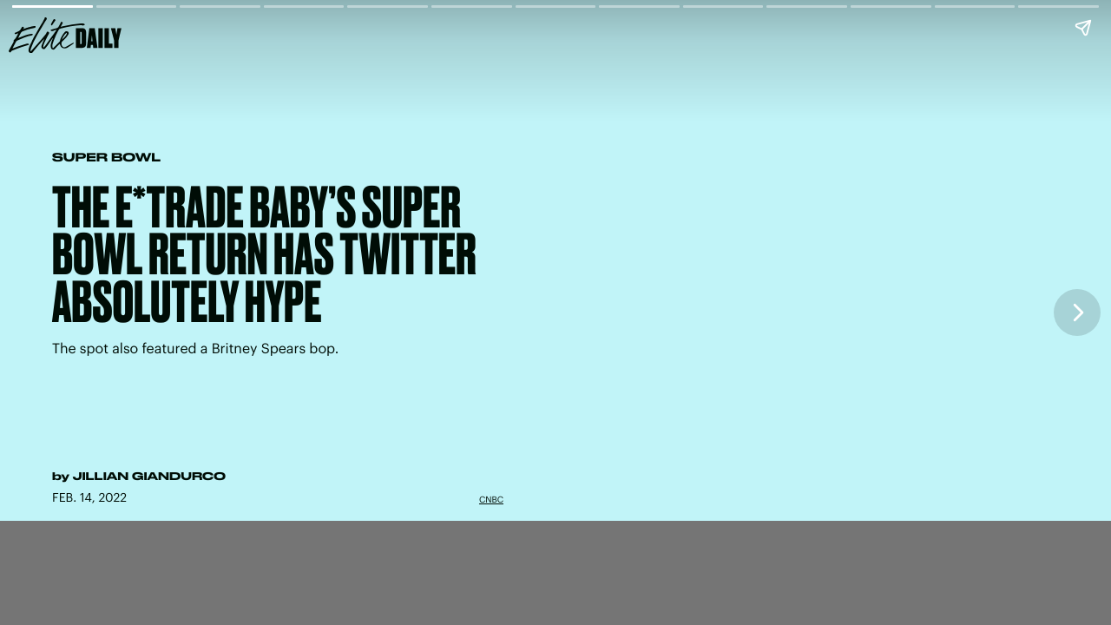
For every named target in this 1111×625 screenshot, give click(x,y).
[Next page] (1077, 312)
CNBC (491, 499)
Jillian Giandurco (149, 476)
